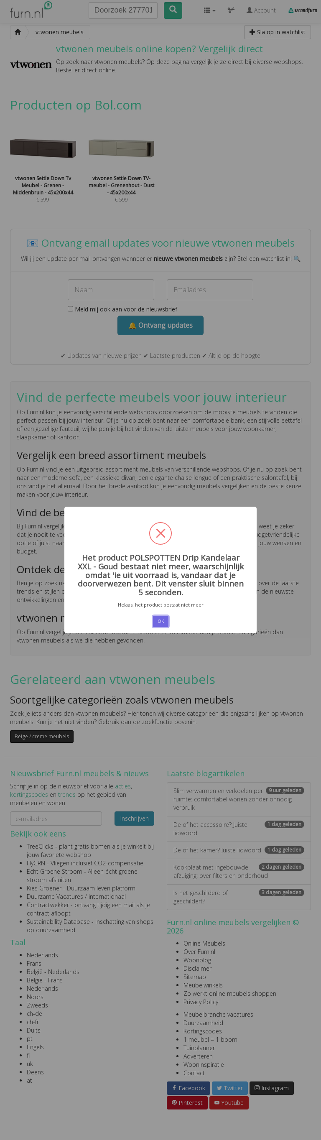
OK (161, 621)
